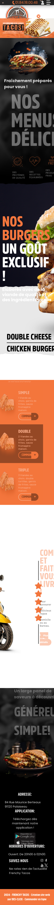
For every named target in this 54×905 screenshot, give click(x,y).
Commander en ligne (36, 899)
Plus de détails (44, 632)
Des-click (17, 899)
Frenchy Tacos (20, 894)
